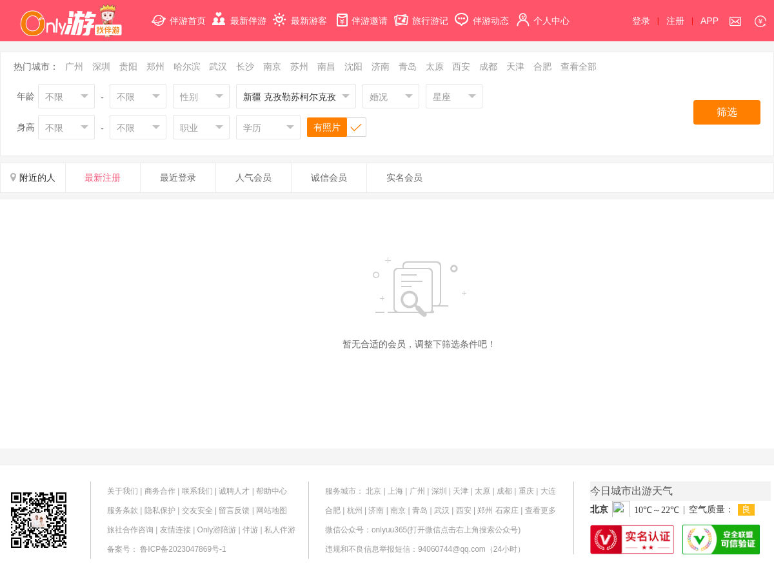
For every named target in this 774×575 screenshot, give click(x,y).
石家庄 (507, 510)
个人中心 (542, 13)
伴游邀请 (360, 13)
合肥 (542, 66)
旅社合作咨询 (130, 529)
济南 (381, 66)
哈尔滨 (187, 66)
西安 (461, 66)
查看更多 (540, 510)
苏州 (299, 66)
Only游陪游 (217, 529)
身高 (26, 127)
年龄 (26, 96)
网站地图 (271, 510)
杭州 (354, 510)
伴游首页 (179, 13)
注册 (675, 20)
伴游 (250, 529)
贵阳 (128, 66)
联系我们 (197, 491)
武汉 (218, 66)
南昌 (326, 66)
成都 (488, 66)
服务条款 (122, 510)
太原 (435, 66)
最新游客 (300, 13)
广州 (74, 66)
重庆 (526, 491)
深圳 (101, 66)
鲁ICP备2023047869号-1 (183, 549)
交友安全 (197, 510)
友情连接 (175, 529)
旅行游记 (421, 13)
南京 (272, 66)
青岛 (408, 66)
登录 (641, 20)
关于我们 (122, 491)
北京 (373, 491)
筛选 (727, 111)
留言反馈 (234, 510)
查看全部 (579, 66)
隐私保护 (159, 510)
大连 (548, 491)
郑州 (155, 66)
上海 (395, 491)
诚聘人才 (234, 491)
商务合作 (159, 491)
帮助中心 (271, 491)
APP (709, 20)
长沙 (245, 66)
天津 (515, 66)
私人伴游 (279, 529)
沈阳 (353, 66)
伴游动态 (482, 13)
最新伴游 (239, 13)
